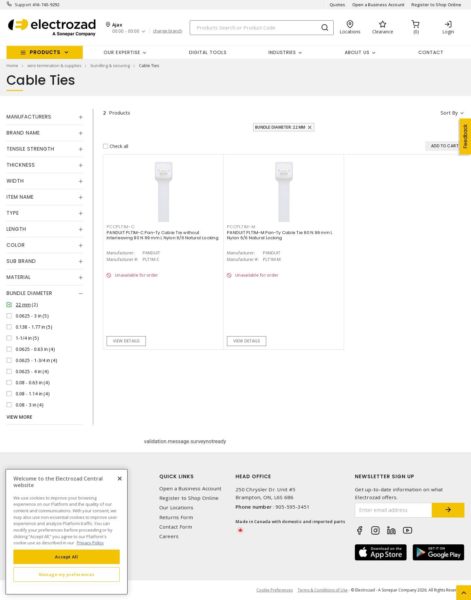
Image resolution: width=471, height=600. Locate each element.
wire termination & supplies (54, 65)
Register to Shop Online (436, 5)
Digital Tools (208, 52)
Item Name (20, 196)
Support (23, 5)
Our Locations (176, 507)
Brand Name (23, 132)
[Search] (262, 27)
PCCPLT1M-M (241, 226)
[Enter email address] (393, 510)
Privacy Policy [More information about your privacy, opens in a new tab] (90, 543)
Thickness (21, 164)
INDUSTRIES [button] (282, 52)
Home (12, 65)
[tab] (45, 117)
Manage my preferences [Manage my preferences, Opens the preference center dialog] (67, 574)
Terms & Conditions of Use (323, 590)
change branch (167, 31)
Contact (431, 52)
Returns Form (176, 517)
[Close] (120, 478)
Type (13, 212)
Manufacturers (29, 116)
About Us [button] (357, 52)
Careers (169, 536)
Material (19, 277)
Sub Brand (21, 261)
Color (16, 245)
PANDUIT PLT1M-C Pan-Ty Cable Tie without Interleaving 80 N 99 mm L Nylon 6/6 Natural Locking (162, 235)
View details (126, 341)
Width (15, 180)
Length (16, 229)
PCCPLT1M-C (121, 226)
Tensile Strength (30, 148)
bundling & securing (110, 65)
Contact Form (175, 527)
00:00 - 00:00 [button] (125, 31)
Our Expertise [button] (122, 52)
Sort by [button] (449, 112)
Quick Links (176, 476)
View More (19, 417)
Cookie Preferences (274, 590)
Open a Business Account (378, 5)
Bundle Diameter (29, 293)
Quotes (337, 5)
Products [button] (45, 52)
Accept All (66, 557)
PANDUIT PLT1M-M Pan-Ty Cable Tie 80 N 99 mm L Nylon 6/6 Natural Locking (279, 235)
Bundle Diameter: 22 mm (280, 127)
